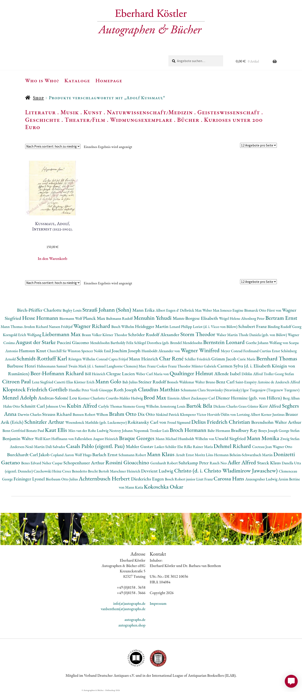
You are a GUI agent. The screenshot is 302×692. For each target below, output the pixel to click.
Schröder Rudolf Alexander (154, 334)
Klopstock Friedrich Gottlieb (36, 389)
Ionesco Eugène (232, 310)
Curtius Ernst (270, 350)
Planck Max (94, 318)
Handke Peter (79, 389)
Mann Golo (108, 381)
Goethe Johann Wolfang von (267, 342)
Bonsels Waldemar (181, 382)
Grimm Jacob (224, 359)
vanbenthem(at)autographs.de (123, 608)
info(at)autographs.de (129, 603)
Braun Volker (92, 334)
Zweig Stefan (290, 438)
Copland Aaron (63, 454)
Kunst (92, 112)
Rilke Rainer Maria (199, 446)
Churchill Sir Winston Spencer (70, 350)
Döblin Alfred (252, 373)
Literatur (40, 112)
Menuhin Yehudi (153, 318)
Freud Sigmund (179, 422)
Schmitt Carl (33, 406)
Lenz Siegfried (43, 382)
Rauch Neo (219, 462)
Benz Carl (226, 382)
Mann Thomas (12, 326)
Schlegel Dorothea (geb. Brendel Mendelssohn (168, 342)
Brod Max (155, 397)
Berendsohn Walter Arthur (276, 422)
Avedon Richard (36, 326)
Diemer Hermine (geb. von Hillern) (249, 398)
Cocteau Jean (262, 446)
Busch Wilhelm (123, 326)
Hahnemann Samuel (52, 366)
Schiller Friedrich (198, 359)
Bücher (188, 119)
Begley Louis (72, 310)
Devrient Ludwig (157, 471)
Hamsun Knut (33, 351)
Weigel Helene (230, 318)
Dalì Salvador (55, 446)
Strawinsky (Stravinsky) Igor (228, 389)
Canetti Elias (64, 382)
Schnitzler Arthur (44, 421)
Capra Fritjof (118, 359)
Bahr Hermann (219, 430)
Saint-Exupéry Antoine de (255, 382)
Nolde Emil (103, 350)
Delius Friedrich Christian (221, 421)
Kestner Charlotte (92, 398)
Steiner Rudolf (152, 382)
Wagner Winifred (201, 350)
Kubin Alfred (82, 405)
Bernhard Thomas (276, 358)
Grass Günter (248, 406)
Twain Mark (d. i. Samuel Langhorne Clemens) (103, 366)
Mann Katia (134, 487)
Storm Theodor (198, 334)
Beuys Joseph (268, 430)
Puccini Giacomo (73, 342)
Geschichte (42, 119)
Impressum (158, 603)
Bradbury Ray (244, 430)
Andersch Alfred (287, 382)
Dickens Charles (225, 406)
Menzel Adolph (20, 397)
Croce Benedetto (75, 471)
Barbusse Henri (22, 366)
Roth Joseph (126, 390)
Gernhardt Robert (164, 462)
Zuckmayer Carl (203, 398)
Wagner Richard (92, 326)
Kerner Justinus (273, 414)
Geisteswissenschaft (228, 112)
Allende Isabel (228, 373)
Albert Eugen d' (168, 310)
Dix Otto (147, 414)
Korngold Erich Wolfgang (22, 334)
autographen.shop (132, 625)
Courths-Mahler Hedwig (125, 398)
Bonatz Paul (35, 430)
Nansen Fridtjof (61, 326)
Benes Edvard (31, 462)
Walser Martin (227, 334)
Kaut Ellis (56, 430)
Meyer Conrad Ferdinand (240, 350)
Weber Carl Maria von (153, 373)
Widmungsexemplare (141, 119)
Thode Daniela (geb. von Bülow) (263, 334)
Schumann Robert (133, 454)
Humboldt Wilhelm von (196, 438)
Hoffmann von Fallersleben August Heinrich (85, 438)
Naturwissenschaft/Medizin (150, 112)
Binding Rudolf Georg (284, 326)
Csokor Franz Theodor (173, 366)
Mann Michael (167, 438)
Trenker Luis (160, 430)
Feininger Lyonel (30, 479)
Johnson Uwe (56, 406)
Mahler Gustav (140, 446)
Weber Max (211, 310)
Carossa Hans (229, 478)
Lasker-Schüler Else (169, 446)
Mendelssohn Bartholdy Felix (112, 342)
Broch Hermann (189, 430)
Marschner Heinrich (125, 471)
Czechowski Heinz (48, 471)
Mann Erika (144, 310)
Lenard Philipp (181, 326)
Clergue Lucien (121, 373)
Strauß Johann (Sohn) (107, 309)
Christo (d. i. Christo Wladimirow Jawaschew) (226, 470)
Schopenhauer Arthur (84, 463)
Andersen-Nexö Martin (28, 446)
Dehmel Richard (233, 446)
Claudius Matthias (159, 389)
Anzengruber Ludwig (261, 479)
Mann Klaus (161, 454)
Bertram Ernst (281, 318)
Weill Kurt (43, 438)
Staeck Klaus (269, 463)
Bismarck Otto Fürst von (263, 310)
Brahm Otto (123, 414)
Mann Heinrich (144, 359)
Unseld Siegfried (231, 438)
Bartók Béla (199, 405)
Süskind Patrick (168, 414)
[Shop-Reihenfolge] (52, 146)
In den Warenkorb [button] (52, 258)
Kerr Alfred (270, 406)
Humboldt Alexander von (161, 350)
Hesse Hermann (40, 318)
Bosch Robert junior (180, 479)
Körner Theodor (115, 334)
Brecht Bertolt (99, 471)
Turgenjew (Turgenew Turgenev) (274, 389)
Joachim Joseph (127, 351)
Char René (172, 358)
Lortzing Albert (249, 414)
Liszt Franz (205, 479)
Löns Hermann (218, 454)
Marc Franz (147, 366)
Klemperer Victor (193, 414)
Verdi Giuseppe (102, 389)
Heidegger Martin (152, 326)
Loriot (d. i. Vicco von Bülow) (215, 326)
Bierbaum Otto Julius (62, 479)
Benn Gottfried (14, 430)
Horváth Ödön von (222, 414)
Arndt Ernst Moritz (191, 454)
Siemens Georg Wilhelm (141, 406)
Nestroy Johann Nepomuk (129, 430)
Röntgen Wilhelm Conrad (88, 359)
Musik (69, 112)
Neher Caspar (52, 462)
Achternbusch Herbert (105, 478)
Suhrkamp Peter (194, 463)
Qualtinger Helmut (192, 373)
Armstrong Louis (173, 406)
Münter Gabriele (204, 366)
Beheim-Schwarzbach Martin (251, 454)
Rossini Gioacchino (127, 462)
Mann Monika (263, 438)
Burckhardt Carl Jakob (29, 454)
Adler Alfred (242, 462)
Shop (38, 98)
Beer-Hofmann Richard (57, 373)
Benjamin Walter (18, 438)
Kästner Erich (84, 382)
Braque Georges (137, 438)
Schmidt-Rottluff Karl (42, 358)
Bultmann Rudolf (120, 318)
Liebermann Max (62, 334)
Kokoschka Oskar (163, 486)
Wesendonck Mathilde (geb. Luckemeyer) (96, 422)
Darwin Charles (30, 414)
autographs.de (135, 619)
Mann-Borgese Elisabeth (196, 318)
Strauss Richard (57, 414)
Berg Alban (291, 398)
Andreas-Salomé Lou (58, 398)
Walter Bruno (205, 382)
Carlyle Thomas (110, 406)
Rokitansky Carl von (147, 422)
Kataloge (77, 80)
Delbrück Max (191, 310)
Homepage (109, 80)
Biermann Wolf (71, 318)
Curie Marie (246, 359)
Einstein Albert (179, 398)
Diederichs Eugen (148, 479)
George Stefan (289, 430)
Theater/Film (85, 119)
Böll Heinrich (95, 373)
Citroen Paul (17, 381)
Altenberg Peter (253, 318)
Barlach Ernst (105, 454)
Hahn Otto (12, 406)
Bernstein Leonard (224, 342)
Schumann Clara (193, 389)
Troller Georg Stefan (278, 373)
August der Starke (36, 342)
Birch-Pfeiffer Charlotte (40, 310)
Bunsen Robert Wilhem (91, 414)
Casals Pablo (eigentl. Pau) (96, 446)
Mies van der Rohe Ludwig (88, 430)
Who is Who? (42, 80)
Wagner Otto (282, 446)
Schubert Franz (253, 326)
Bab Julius (130, 382)
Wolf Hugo (83, 454)
